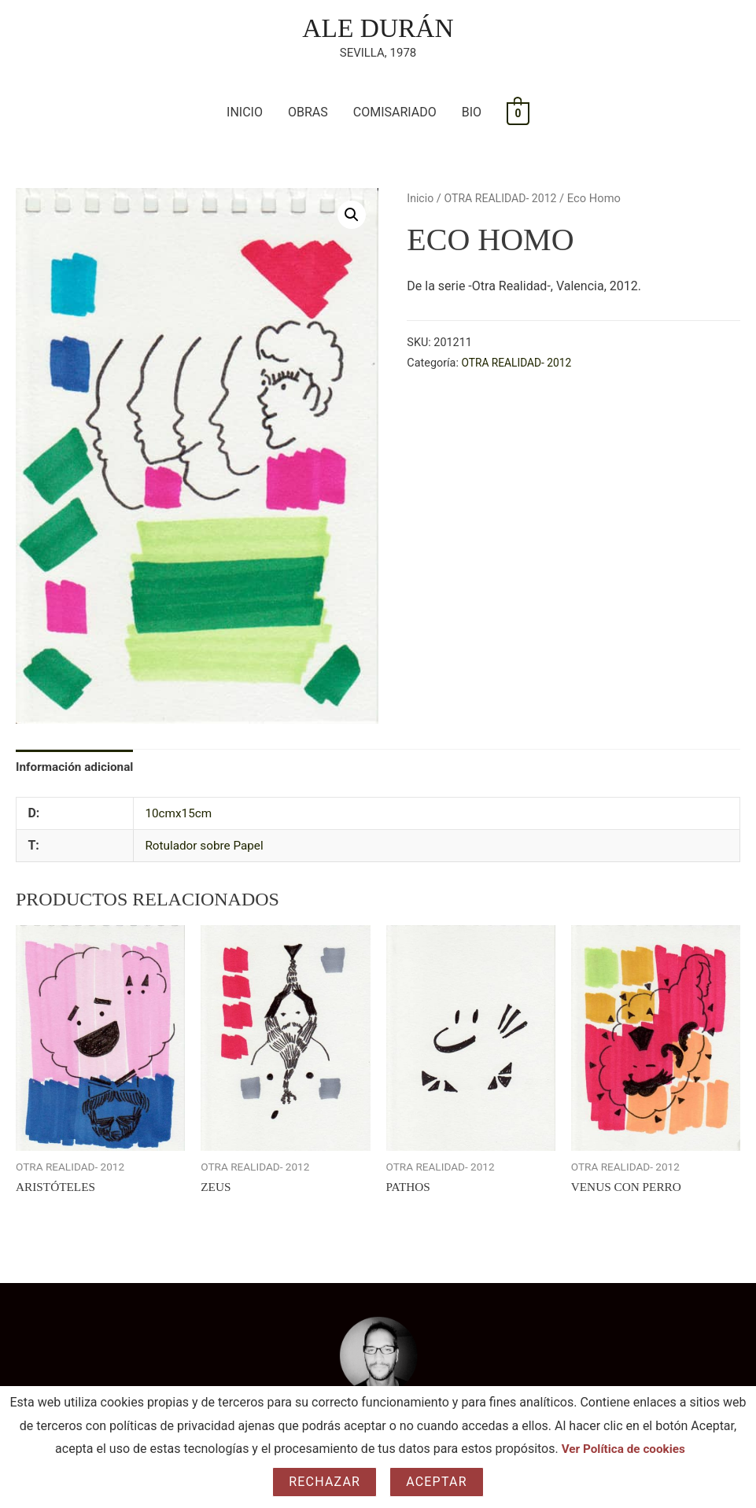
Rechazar (324, 1481)
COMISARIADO (395, 113)
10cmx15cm (180, 816)
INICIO (245, 113)
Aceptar (436, 1481)
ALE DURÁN (378, 28)
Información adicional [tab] (77, 768)
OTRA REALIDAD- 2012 (504, 200)
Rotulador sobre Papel (206, 848)
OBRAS (308, 113)
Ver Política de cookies (623, 1448)
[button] (351, 216)
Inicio (420, 200)
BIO (471, 113)
